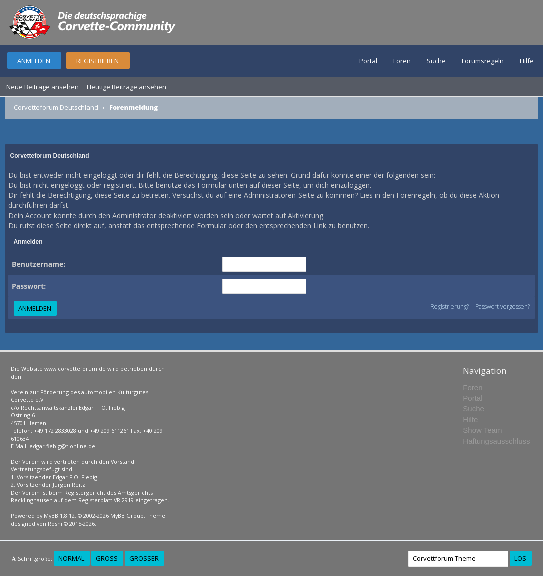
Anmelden (33, 60)
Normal (71, 558)
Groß (107, 558)
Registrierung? (449, 306)
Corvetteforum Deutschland (56, 107)
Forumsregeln (483, 60)
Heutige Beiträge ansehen (126, 86)
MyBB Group (127, 515)
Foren (402, 60)
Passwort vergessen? (502, 306)
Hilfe (527, 60)
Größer (144, 558)
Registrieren (97, 60)
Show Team (482, 430)
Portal (368, 60)
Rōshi (55, 523)
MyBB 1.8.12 (59, 515)
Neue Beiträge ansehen (42, 86)
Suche (436, 60)
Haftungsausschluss (496, 441)
